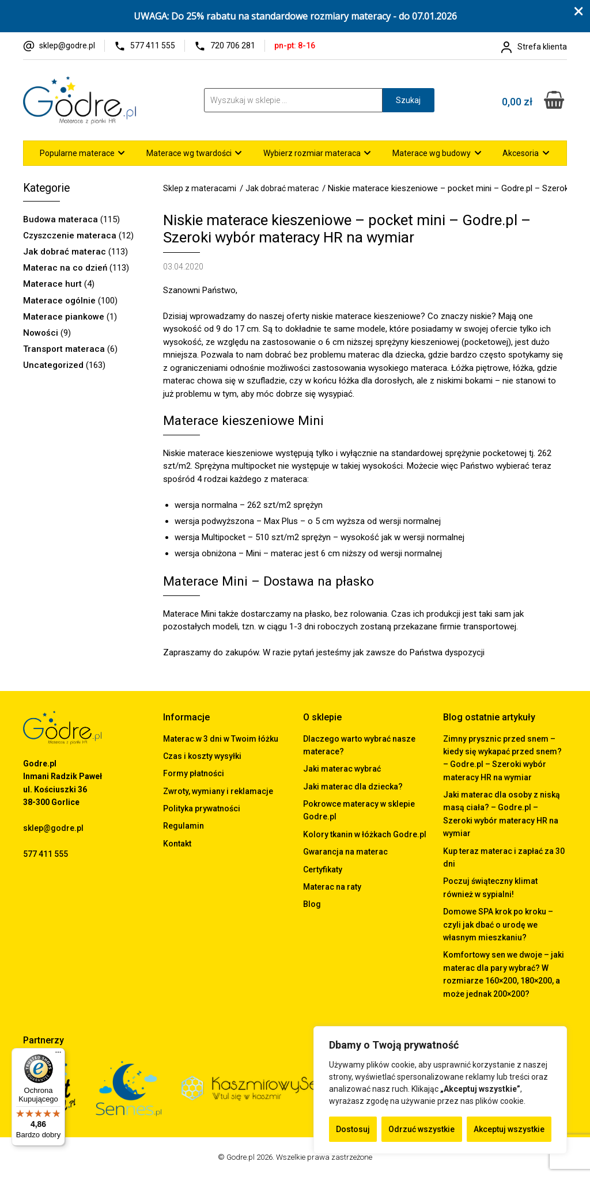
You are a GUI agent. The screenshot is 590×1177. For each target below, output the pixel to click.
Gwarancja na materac (345, 851)
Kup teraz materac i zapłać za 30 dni (504, 857)
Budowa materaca (60, 219)
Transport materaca (64, 349)
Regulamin (183, 825)
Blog (312, 904)
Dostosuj (353, 1129)
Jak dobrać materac (64, 251)
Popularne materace (77, 153)
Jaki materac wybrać (342, 768)
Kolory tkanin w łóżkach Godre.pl (364, 834)
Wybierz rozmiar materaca (312, 153)
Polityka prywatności (201, 808)
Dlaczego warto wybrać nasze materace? (359, 745)
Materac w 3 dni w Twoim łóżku (220, 738)
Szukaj (408, 100)
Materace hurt (52, 284)
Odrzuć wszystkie (421, 1129)
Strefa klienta (542, 46)
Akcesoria (520, 153)
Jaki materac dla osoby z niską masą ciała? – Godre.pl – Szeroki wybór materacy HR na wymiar (501, 814)
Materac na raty (332, 886)
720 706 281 (232, 45)
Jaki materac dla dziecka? (353, 786)
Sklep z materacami (199, 188)
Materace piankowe (63, 317)
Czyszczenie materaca (69, 235)
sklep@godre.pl (67, 45)
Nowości (40, 333)
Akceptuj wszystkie (509, 1129)
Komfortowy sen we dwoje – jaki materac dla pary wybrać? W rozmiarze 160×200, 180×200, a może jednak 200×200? (503, 974)
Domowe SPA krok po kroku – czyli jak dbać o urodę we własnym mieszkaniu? (498, 924)
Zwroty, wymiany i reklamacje (218, 791)
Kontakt (177, 843)
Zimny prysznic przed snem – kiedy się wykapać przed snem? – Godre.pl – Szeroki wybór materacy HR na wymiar (502, 758)
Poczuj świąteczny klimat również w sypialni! (490, 887)
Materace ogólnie (59, 300)
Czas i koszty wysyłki (202, 756)
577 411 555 (152, 45)
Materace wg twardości (189, 153)
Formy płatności (193, 773)
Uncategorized (53, 365)
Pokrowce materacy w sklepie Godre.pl (359, 810)
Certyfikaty (322, 869)
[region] (440, 1090)
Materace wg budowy (431, 153)
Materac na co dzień (65, 268)
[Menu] (58, 1055)
